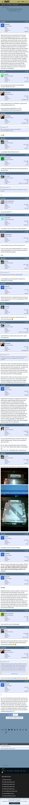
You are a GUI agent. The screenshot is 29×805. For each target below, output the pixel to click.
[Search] (26, 1)
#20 (27, 550)
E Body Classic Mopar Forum (9, 788)
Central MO (26, 313)
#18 (27, 453)
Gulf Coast (26, 434)
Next (15, 714)
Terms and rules (10, 770)
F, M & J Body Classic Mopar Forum (10, 791)
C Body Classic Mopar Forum (9, 786)
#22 (27, 610)
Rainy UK (26, 241)
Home (24, 770)
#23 (27, 627)
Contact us (4, 770)
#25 (27, 681)
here (27, 620)
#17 (27, 425)
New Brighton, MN (25, 99)
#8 (27, 198)
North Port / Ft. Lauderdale (23, 183)
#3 (27, 89)
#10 (27, 231)
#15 (27, 340)
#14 (27, 322)
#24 (27, 647)
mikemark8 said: (5, 272)
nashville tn (26, 148)
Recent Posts (9, 4)
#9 (27, 215)
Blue (3, 768)
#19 (27, 534)
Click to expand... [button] (14, 673)
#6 (27, 155)
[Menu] (2, 1)
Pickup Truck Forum (7, 779)
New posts (3, 4)
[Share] (26, 22)
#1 (27, 21)
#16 (27, 385)
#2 (27, 71)
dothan (27, 543)
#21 (27, 574)
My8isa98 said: (4, 354)
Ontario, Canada (25, 637)
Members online (4, 744)
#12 (27, 283)
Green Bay (26, 208)
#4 (27, 113)
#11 (27, 258)
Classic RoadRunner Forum (8, 793)
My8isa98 (12, 10)
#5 (27, 138)
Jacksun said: (4, 127)
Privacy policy (16, 770)
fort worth (26, 81)
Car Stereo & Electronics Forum (9, 795)
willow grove (26, 224)
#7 (27, 173)
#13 (27, 303)
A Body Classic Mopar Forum (9, 782)
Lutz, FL (27, 164)
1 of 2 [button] (10, 714)
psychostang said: (5, 187)
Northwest (26, 31)
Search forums (15, 4)
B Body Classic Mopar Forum (9, 784)
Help (21, 770)
